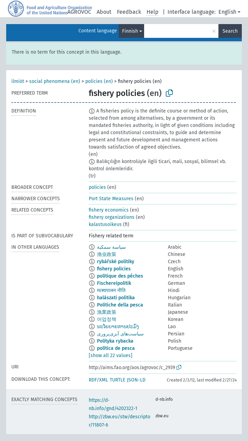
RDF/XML (98, 380)
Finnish (130, 31)
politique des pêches (120, 276)
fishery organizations (111, 217)
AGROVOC (79, 12)
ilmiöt (17, 81)
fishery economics (109, 210)
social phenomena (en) (54, 81)
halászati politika (116, 298)
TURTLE (117, 380)
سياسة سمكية (111, 247)
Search (230, 31)
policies (97, 187)
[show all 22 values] (110, 355)
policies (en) (99, 81)
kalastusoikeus (105, 224)
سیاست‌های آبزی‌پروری (120, 334)
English (227, 12)
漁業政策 (106, 312)
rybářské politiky (115, 262)
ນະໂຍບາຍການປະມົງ (118, 327)
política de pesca (116, 348)
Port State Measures (111, 199)
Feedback (129, 12)
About (104, 12)
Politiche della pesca (120, 305)
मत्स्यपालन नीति (111, 290)
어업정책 (106, 319)
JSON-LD (136, 380)
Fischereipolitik (114, 283)
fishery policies (114, 269)
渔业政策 (106, 254)
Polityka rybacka (115, 341)
